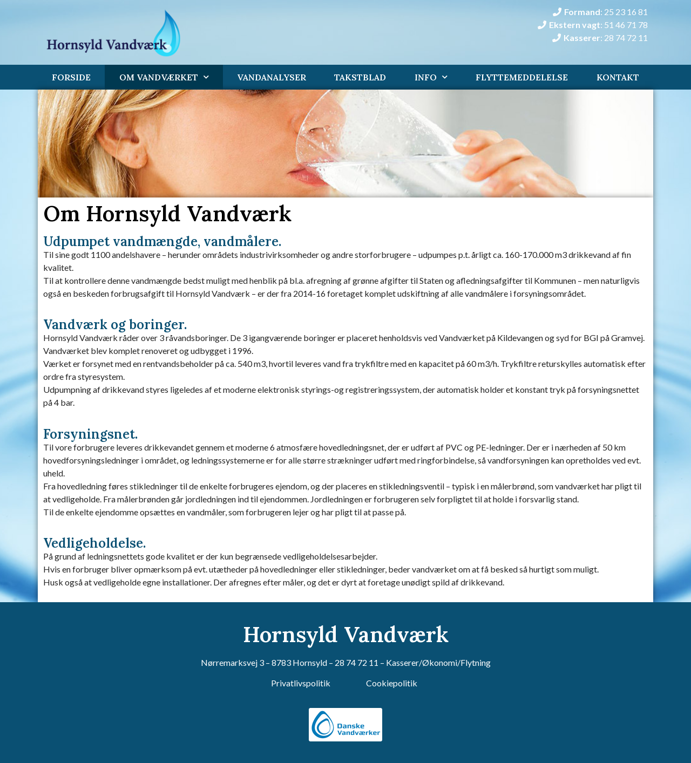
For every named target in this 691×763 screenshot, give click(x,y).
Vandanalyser (271, 77)
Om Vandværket (164, 77)
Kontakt (618, 77)
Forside (71, 77)
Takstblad (360, 77)
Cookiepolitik (391, 683)
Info (431, 77)
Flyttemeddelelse (522, 77)
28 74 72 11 (356, 662)
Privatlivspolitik (300, 683)
